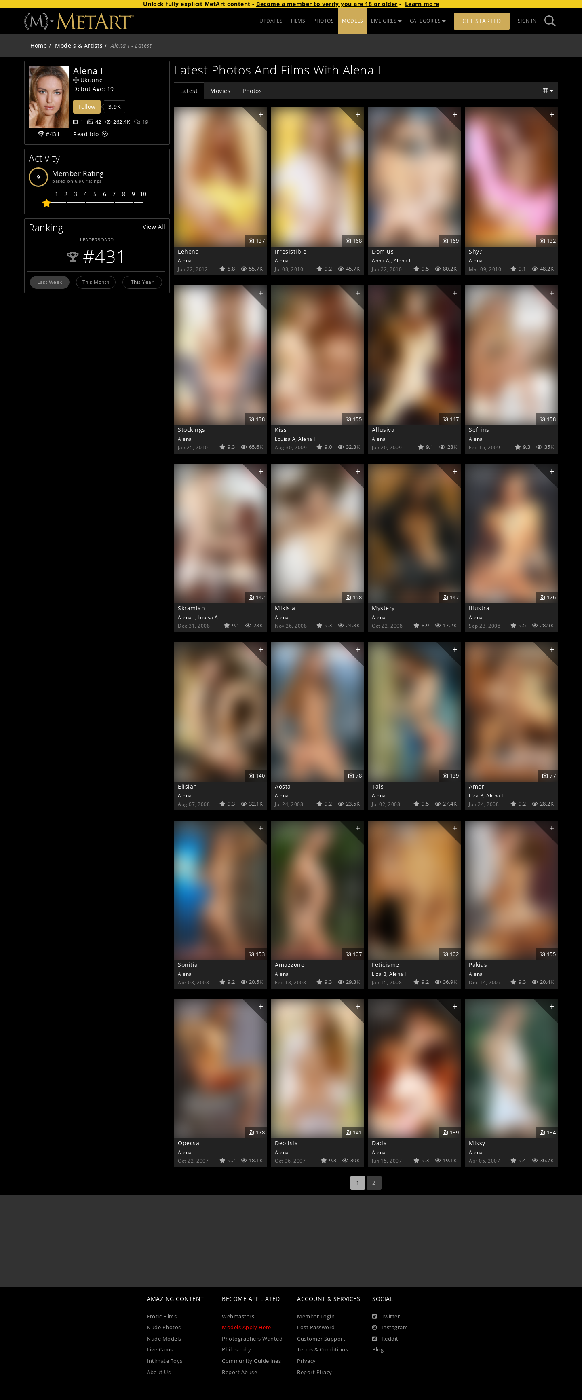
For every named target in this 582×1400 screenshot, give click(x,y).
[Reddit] (385, 1339)
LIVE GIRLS (386, 20)
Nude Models (164, 1338)
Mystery (383, 608)
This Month (96, 282)
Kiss (281, 430)
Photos (252, 91)
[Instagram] (390, 1327)
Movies (220, 91)
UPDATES (271, 20)
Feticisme (385, 965)
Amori (477, 786)
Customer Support (321, 1338)
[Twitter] (386, 1316)
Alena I (186, 260)
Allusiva (383, 430)
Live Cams (160, 1349)
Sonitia (188, 965)
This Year (142, 282)
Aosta (283, 786)
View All (154, 227)
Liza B (476, 795)
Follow (86, 106)
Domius (383, 251)
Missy (477, 1143)
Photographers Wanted (252, 1338)
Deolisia (286, 1143)
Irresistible (290, 251)
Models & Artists (79, 45)
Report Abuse (239, 1372)
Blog (378, 1349)
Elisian (187, 786)
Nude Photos (164, 1327)
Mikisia (285, 608)
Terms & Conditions (322, 1349)
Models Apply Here (246, 1327)
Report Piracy (314, 1372)
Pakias (478, 965)
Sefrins (479, 430)
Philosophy (236, 1349)
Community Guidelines (251, 1361)
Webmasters (238, 1316)
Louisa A (285, 439)
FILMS (298, 20)
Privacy (306, 1361)
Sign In (527, 20)
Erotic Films (162, 1316)
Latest (189, 91)
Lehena (188, 251)
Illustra (479, 608)
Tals (378, 786)
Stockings (191, 430)
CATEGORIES (428, 20)
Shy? (475, 251)
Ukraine (88, 80)
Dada (379, 1143)
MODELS (352, 20)
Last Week (49, 282)
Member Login (316, 1316)
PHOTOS (323, 20)
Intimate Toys (165, 1361)
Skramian (191, 608)
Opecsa (188, 1143)
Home (38, 45)
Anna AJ (381, 260)
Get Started (481, 21)
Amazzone (289, 965)
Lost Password (316, 1327)
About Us (159, 1372)
